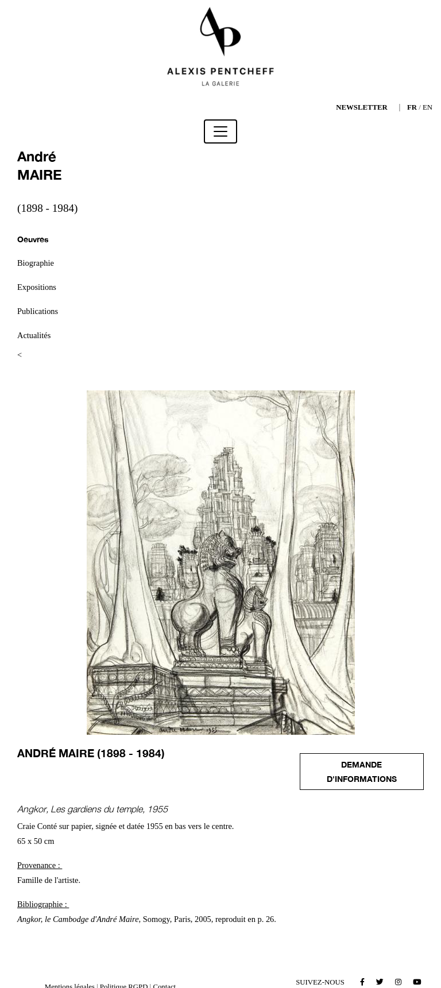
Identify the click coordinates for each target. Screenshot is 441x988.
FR (412, 107)
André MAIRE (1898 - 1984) (91, 753)
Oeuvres (33, 239)
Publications (37, 311)
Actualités (34, 335)
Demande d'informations (362, 772)
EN (427, 107)
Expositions (36, 287)
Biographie (35, 263)
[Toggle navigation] (220, 131)
